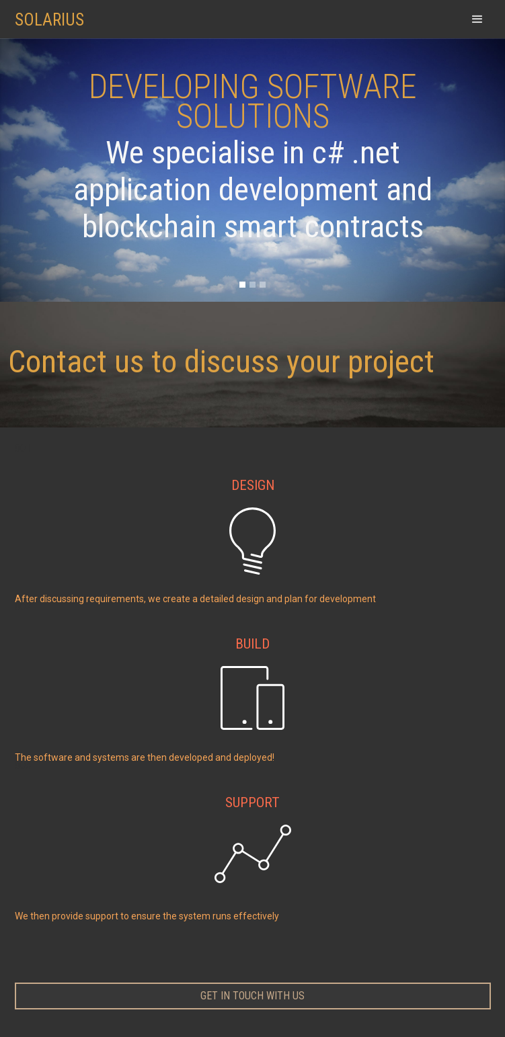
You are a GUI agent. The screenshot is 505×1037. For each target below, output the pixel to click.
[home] (56, 13)
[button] (477, 19)
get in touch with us (252, 995)
